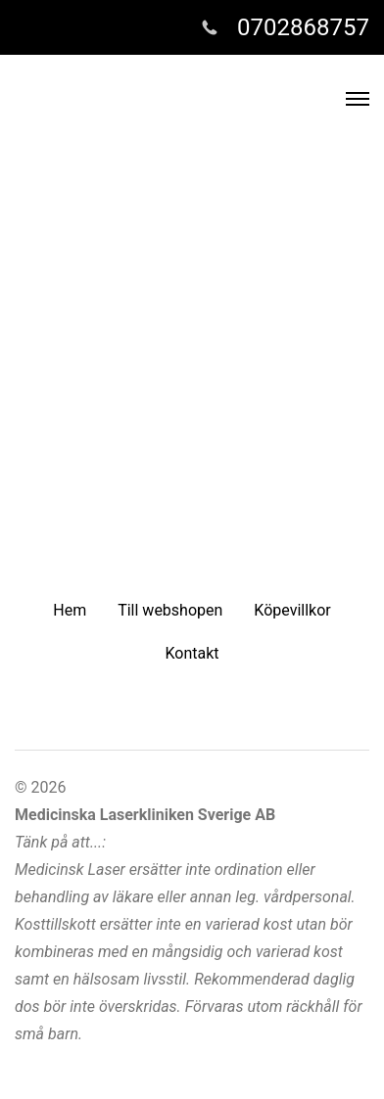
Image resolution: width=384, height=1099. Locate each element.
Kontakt (191, 653)
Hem (69, 610)
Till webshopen (170, 610)
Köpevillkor (292, 610)
